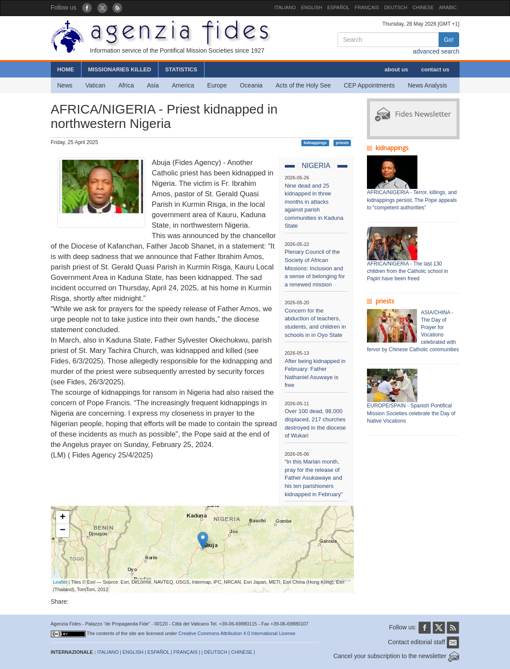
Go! (449, 39)
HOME (65, 69)
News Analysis (427, 85)
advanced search (436, 51)
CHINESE (423, 7)
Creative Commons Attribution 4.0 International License (236, 633)
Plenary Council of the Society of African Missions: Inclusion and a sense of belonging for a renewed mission (315, 268)
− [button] (62, 530)
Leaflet (60, 582)
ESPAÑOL (338, 7)
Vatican (96, 85)
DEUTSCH (395, 7)
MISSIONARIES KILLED (119, 69)
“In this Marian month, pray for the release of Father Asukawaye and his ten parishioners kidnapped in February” (314, 477)
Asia (153, 85)
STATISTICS (181, 69)
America (183, 85)
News (65, 85)
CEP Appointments (369, 85)
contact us (435, 69)
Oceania (251, 85)
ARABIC (448, 7)
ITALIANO (285, 7)
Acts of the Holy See (303, 85)
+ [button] (62, 517)
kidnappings (315, 143)
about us (396, 69)
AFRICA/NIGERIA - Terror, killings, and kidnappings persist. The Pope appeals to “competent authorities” (412, 199)
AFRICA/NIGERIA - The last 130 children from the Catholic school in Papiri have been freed (407, 271)
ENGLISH (311, 7)
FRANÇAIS (367, 7)
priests (342, 143)
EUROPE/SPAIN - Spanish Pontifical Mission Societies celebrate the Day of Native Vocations (411, 413)
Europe (217, 85)
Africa (126, 85)
